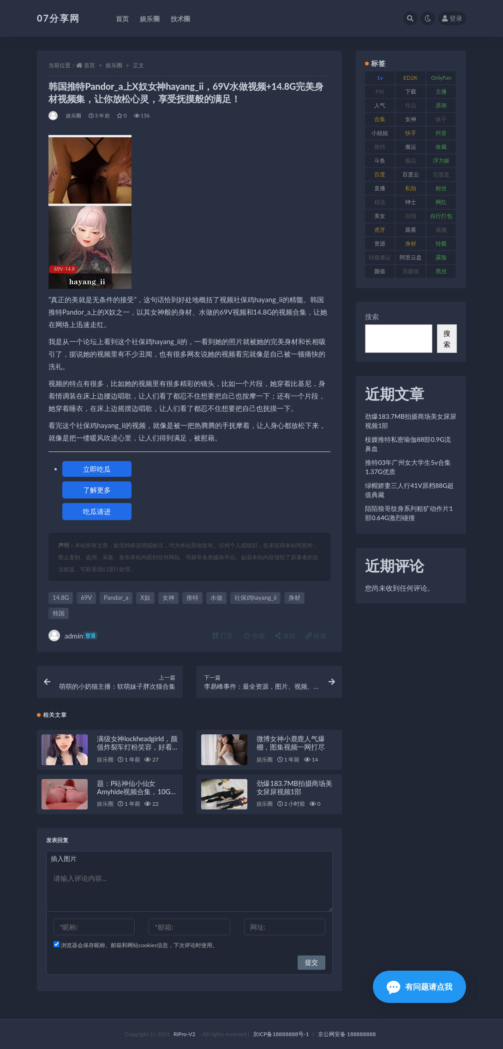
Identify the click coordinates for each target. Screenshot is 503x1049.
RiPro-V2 (184, 1034)
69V (86, 597)
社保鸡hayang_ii (255, 597)
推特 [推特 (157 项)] (379, 146)
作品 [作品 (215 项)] (410, 105)
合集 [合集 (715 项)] (379, 119)
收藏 (254, 635)
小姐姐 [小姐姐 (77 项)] (379, 132)
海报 (285, 635)
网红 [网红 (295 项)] (441, 202)
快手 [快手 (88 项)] (410, 132)
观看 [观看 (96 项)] (410, 229)
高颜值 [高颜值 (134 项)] (410, 271)
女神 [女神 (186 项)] (410, 119)
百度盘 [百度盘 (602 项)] (441, 174)
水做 (216, 597)
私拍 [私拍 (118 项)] (410, 188)
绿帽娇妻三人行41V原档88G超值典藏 (409, 489)
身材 (294, 597)
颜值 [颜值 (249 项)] (379, 271)
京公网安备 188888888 (347, 1034)
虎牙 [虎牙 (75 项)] (379, 229)
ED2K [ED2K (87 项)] (410, 77)
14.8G (61, 597)
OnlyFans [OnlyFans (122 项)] (441, 79)
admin (72, 635)
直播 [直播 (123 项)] (379, 188)
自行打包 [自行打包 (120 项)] (441, 215)
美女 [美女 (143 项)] (379, 215)
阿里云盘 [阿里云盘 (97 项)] (411, 257)
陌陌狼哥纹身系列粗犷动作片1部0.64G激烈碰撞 (409, 513)
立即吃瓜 (97, 469)
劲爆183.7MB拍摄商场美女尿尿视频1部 (294, 787)
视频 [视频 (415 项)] (441, 229)
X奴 (145, 597)
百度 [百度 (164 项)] (379, 174)
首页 (89, 65)
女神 (168, 597)
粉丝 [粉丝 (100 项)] (441, 188)
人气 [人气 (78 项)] (379, 105)
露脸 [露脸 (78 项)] (441, 257)
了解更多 (97, 490)
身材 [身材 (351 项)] (410, 243)
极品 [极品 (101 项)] (410, 160)
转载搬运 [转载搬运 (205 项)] (380, 257)
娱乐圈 (114, 65)
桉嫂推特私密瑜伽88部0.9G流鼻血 (408, 443)
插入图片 (64, 858)
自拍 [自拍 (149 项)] (410, 215)
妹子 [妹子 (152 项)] (441, 119)
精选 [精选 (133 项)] (379, 202)
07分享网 (58, 17)
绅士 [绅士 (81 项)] (410, 202)
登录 (452, 18)
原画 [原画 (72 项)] (441, 105)
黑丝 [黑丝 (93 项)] (441, 271)
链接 (316, 635)
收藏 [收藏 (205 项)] (441, 146)
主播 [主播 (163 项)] (441, 91)
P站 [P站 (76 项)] (380, 91)
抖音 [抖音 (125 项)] (441, 132)
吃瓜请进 (97, 511)
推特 (192, 597)
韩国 (59, 613)
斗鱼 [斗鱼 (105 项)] (379, 160)
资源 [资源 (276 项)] (379, 243)
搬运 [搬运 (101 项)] (410, 146)
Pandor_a (116, 597)
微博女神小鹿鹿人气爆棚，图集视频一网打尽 (291, 742)
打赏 (223, 635)
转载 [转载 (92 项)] (441, 243)
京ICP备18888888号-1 (281, 1034)
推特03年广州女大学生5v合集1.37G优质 (408, 466)
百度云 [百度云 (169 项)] (410, 174)
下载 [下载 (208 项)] (410, 91)
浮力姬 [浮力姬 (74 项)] (441, 160)
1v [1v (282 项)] (380, 77)
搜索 (372, 316)
